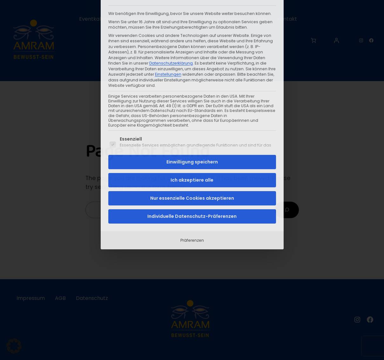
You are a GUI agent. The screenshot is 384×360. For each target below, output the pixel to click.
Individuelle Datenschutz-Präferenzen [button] (192, 144)
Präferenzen (192, 168)
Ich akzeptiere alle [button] (192, 108)
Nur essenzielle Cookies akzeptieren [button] (192, 126)
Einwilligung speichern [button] (192, 90)
